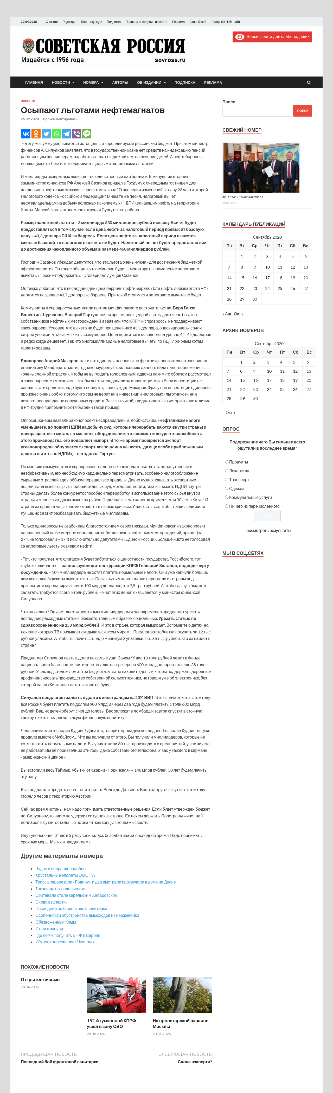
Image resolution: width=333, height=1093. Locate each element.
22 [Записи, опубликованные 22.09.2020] (242, 288)
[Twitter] (46, 133)
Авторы (120, 82)
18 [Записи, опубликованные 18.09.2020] (280, 277)
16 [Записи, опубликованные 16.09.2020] (254, 277)
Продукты (238, 461)
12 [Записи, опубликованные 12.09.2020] (292, 266)
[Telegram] (66, 133)
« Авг (227, 313)
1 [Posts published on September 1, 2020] (241, 361)
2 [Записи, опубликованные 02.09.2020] (254, 256)
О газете (52, 22)
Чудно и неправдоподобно (60, 868)
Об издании (149, 82)
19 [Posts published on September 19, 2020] (295, 380)
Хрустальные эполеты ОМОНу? (65, 875)
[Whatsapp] (56, 133)
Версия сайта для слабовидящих (272, 36)
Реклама (178, 22)
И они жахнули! (50, 928)
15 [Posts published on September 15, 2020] (242, 380)
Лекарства (239, 470)
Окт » (239, 313)
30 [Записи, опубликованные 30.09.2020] (254, 298)
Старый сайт (198, 22)
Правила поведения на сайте (146, 22)
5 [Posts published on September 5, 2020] (294, 361)
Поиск (228, 101)
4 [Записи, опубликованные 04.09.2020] (280, 256)
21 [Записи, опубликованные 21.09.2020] (229, 288)
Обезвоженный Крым (55, 921)
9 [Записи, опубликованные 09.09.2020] (254, 266)
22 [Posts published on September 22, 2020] (242, 389)
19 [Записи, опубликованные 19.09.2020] (292, 277)
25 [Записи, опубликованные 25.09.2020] (280, 288)
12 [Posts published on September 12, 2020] (295, 370)
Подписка (114, 22)
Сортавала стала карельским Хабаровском (76, 895)
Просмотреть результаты (267, 530)
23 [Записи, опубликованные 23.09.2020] (254, 288)
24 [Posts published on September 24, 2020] (269, 389)
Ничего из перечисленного (254, 506)
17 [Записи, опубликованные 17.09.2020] (267, 277)
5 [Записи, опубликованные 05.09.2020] (292, 256)
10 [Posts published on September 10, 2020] (269, 370)
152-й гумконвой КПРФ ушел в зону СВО (111, 1023)
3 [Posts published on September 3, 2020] (268, 361)
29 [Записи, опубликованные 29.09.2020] (242, 298)
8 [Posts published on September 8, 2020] (241, 370)
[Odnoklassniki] (36, 133)
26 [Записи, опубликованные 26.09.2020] (292, 288)
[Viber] (76, 133)
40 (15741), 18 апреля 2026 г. (243, 197)
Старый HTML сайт (226, 22)
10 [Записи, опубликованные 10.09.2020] (267, 266)
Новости (61, 82)
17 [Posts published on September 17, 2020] (269, 380)
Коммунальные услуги (250, 497)
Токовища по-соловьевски (60, 888)
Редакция (69, 22)
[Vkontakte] (25, 133)
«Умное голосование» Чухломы (65, 941)
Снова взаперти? (51, 901)
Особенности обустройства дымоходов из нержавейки (87, 915)
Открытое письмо (40, 979)
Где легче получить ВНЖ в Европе (67, 935)
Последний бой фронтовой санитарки (71, 908)
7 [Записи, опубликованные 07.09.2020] (229, 266)
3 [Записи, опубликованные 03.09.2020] (267, 256)
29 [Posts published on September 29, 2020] (242, 398)
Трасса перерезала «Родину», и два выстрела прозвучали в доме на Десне (105, 881)
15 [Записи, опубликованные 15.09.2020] (242, 277)
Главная (34, 82)
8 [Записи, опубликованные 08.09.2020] (242, 266)
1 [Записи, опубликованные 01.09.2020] (242, 256)
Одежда (237, 488)
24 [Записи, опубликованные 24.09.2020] (267, 288)
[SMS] (86, 133)
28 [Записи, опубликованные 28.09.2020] (229, 298)
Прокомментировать (60, 119)
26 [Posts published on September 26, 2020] (295, 389)
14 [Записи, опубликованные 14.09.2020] (229, 277)
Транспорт (239, 479)
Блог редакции (91, 22)
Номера (91, 82)
